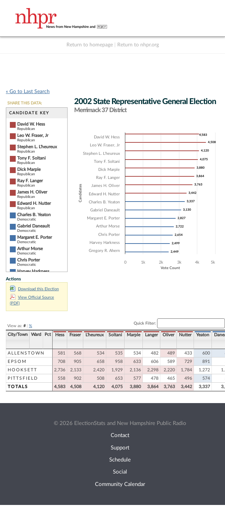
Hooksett (22, 370)
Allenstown (26, 353)
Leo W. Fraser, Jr (32, 135)
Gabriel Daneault (33, 226)
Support (120, 448)
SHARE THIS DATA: (24, 103)
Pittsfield (23, 378)
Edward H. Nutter (34, 203)
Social (120, 472)
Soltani (115, 335)
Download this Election (34, 289)
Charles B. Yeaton (34, 214)
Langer (151, 335)
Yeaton (202, 335)
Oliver (168, 335)
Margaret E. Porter (34, 237)
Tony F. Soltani (31, 158)
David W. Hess (31, 124)
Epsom (17, 361)
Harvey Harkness (33, 271)
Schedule (120, 460)
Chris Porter (28, 260)
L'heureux (94, 335)
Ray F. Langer (30, 181)
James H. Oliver (32, 192)
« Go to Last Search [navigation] (28, 91)
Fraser (75, 335)
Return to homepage (89, 44)
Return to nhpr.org (138, 44)
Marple (133, 335)
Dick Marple (29, 169)
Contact (120, 435)
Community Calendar (120, 484)
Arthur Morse (30, 248)
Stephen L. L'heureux (37, 147)
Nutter (185, 335)
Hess (59, 335)
